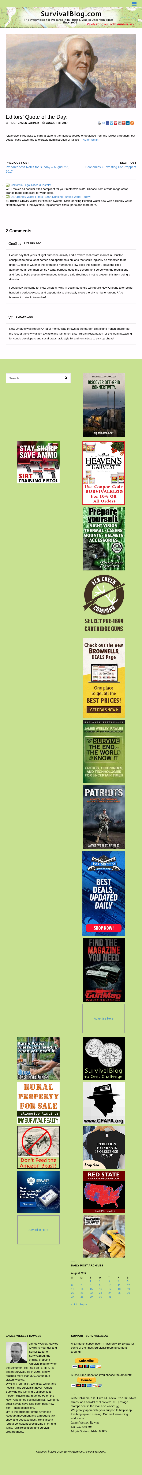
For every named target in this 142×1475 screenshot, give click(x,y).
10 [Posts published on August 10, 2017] (109, 1285)
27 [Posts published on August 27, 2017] (72, 1296)
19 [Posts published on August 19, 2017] (128, 1289)
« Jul (74, 1304)
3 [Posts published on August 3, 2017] (109, 1281)
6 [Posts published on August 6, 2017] (72, 1285)
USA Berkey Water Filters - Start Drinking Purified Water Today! (48, 196)
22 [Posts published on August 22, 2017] (91, 1292)
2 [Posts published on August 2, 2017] (100, 1281)
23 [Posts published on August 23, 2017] (100, 1292)
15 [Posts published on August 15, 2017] (91, 1289)
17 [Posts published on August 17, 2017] (109, 1289)
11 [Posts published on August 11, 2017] (119, 1285)
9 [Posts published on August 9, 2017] (100, 1285)
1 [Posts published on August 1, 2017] (90, 1281)
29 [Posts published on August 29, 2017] (91, 1296)
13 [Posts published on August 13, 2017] (72, 1289)
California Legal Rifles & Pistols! (28, 185)
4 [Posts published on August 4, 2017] (118, 1281)
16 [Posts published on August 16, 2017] (100, 1289)
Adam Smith (90, 139)
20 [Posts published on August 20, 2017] (72, 1292)
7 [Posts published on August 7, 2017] (81, 1285)
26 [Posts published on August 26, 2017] (128, 1292)
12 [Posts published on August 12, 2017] (128, 1285)
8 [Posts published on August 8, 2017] (90, 1285)
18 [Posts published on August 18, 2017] (119, 1289)
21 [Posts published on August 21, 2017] (82, 1292)
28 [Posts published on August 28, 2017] (82, 1296)
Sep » (83, 1304)
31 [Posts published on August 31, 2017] (109, 1296)
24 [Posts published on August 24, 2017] (109, 1292)
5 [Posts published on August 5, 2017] (127, 1281)
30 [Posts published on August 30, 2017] (100, 1296)
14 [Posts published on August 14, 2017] (82, 1289)
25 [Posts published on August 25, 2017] (119, 1292)
